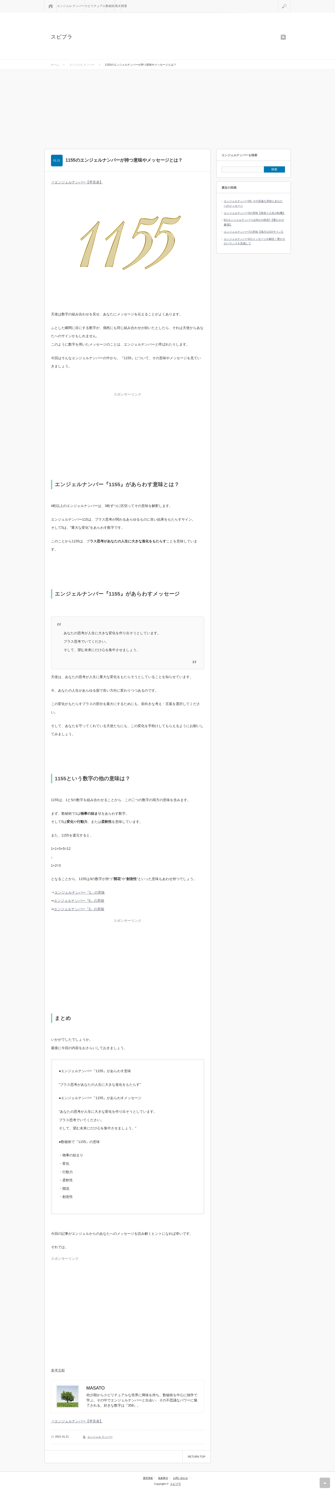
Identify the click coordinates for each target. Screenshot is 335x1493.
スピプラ (62, 37)
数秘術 (110, 6)
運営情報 (148, 1478)
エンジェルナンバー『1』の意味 (79, 892)
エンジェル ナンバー (70, 6)
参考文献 (58, 1370)
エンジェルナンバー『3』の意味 (79, 909)
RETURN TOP (196, 1456)
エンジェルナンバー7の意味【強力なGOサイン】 (254, 231)
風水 (118, 6)
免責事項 (163, 1478)
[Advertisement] (167, 107)
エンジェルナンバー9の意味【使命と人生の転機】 (254, 212)
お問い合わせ (180, 1478)
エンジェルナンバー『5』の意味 (79, 901)
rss (283, 37)
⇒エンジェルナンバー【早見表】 (77, 182)
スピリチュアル (95, 6)
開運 (124, 6)
